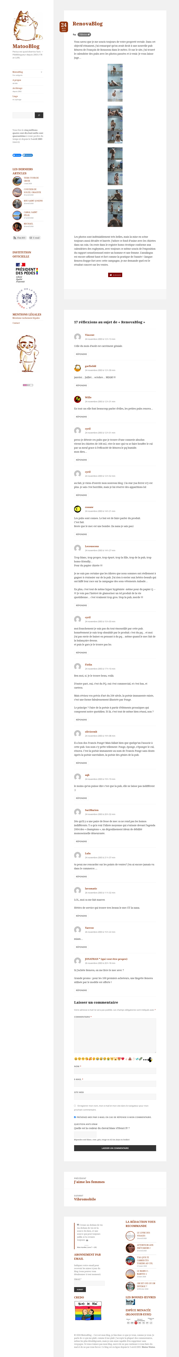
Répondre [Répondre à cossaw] (81, 534)
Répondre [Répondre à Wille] (81, 416)
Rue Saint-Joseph (33, 200)
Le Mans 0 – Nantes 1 (143, 1272)
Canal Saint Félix (30, 214)
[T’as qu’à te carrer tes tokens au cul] (130, 1260)
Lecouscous (92, 546)
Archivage (28, 90)
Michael (28, 223)
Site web (79, 1092)
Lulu (88, 853)
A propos (28, 82)
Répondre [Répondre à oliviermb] (81, 763)
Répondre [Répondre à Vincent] (81, 354)
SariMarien (92, 810)
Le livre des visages (143, 1234)
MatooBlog (26, 46)
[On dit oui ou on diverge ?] (130, 1286)
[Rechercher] (39, 115)
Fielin (88, 664)
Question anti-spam (85, 1124)
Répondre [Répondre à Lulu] (81, 876)
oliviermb (91, 731)
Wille (88, 397)
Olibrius (83, 34)
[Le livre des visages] (130, 1236)
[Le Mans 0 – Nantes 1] (130, 1274)
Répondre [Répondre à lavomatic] (81, 915)
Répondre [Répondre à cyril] (81, 459)
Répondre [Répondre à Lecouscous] (81, 605)
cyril (88, 428)
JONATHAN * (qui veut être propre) (106, 959)
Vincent (89, 335)
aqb (87, 775)
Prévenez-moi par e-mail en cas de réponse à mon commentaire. (113, 1117)
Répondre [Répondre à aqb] (81, 798)
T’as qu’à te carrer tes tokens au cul (145, 1260)
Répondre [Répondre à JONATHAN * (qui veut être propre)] (81, 990)
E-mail (78, 1079)
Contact (16, 323)
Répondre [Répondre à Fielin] (81, 719)
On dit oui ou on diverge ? (146, 1285)
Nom (77, 1066)
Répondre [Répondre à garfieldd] (81, 385)
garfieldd (90, 366)
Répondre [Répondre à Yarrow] (81, 947)
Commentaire (83, 1016)
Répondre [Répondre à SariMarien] (81, 841)
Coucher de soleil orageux (32, 191)
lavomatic (91, 888)
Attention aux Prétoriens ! (145, 1246)
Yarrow (89, 927)
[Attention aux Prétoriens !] (130, 1248)
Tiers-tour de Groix (31, 179)
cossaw (89, 507)
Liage (28, 98)
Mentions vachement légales (26, 318)
